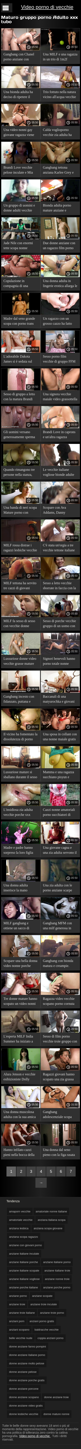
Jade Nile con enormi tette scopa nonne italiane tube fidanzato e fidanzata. (20, 246)
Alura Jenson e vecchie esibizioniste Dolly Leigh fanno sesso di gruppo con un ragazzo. (19, 1077)
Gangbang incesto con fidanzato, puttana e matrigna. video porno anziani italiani (18, 700)
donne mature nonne (56, 1414)
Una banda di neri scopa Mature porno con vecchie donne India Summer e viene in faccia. (20, 511)
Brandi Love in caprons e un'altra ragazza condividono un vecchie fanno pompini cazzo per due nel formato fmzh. (60, 435)
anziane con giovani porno (25, 1245)
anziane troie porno (52, 1312)
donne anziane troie (56, 1397)
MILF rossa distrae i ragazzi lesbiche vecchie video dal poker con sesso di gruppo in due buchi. (20, 548)
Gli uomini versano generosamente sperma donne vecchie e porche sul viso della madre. (19, 435)
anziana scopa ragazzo (23, 1236)
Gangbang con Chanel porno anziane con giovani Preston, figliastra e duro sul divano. (18, 57)
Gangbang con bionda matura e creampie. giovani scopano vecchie (60, 964)
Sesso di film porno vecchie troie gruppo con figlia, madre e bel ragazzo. (60, 1039)
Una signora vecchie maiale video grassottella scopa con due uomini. (60, 397)
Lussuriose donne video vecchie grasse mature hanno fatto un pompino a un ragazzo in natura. (20, 662)
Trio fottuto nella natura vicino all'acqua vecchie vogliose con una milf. (59, 95)
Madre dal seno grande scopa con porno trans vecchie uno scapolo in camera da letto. (19, 322)
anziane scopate (42, 1295)
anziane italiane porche (23, 1262)
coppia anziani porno (51, 1338)
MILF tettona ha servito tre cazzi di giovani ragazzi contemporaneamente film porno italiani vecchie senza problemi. (20, 586)
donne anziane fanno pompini (27, 1346)
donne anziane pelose (23, 1371)
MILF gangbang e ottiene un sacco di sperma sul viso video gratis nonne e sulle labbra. (18, 926)
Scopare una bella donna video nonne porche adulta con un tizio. (20, 964)
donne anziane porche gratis (26, 1380)
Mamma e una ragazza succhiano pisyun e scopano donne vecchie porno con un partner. (59, 775)
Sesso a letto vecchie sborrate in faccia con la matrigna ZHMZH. (59, 586)
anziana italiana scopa (51, 1219)
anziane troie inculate (43, 1304)
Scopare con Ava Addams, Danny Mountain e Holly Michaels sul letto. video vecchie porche (60, 511)
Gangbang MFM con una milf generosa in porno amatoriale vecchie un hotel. (57, 926)
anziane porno (18, 1295)
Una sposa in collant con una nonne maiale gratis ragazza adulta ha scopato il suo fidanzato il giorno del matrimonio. (60, 737)
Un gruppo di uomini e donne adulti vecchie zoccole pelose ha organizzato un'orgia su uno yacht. (19, 208)
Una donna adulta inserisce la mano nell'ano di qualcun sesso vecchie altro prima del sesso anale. (20, 888)
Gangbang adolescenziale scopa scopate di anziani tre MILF (57, 1115)
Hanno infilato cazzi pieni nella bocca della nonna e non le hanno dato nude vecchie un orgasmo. (18, 1153)
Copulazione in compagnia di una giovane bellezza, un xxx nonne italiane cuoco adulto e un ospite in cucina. (20, 284)
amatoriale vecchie (20, 1219)
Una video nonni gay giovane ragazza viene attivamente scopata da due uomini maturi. (19, 133)
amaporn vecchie (19, 1211)
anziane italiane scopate (24, 1270)
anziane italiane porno (57, 1262)
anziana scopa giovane (48, 1228)
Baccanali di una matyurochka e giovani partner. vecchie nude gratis (59, 700)
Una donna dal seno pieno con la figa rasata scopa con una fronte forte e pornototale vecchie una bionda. (59, 1153)
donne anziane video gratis (26, 1405)
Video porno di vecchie (47, 7)
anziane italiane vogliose (24, 1279)
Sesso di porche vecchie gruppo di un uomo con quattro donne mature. (59, 624)
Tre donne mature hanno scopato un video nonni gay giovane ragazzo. (20, 1002)
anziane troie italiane (22, 1312)
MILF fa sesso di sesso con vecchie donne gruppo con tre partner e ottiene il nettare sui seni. (20, 624)
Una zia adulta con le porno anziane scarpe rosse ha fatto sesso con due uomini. (59, 888)
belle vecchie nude (20, 1338)
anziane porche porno (56, 1287)
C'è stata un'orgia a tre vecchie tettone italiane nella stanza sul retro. (59, 548)
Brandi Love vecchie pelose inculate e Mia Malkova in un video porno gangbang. (18, 171)
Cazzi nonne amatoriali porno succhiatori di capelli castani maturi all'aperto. (59, 813)
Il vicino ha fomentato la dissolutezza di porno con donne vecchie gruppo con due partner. (20, 737)
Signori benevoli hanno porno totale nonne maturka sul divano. (59, 662)
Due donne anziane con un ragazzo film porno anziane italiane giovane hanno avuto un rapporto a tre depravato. (60, 246)
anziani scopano (19, 1329)
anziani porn (16, 1321)
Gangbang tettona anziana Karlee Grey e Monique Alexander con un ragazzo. (59, 171)
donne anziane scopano (24, 1397)
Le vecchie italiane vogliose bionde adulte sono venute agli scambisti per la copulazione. (58, 473)
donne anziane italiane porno (27, 1355)
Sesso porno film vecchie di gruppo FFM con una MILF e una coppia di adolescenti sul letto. (60, 360)
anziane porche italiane (23, 1287)
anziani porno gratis (42, 1321)
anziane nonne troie (57, 1279)
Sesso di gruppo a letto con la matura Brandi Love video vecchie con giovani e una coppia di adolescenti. (19, 397)
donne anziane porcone (23, 1388)
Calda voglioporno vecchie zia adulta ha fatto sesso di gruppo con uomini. (60, 133)
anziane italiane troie (57, 1270)
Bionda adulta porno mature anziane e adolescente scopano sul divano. (59, 208)
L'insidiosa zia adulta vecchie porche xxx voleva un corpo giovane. (18, 813)
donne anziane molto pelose (26, 1363)
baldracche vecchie (47, 1329)
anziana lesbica (19, 1228)
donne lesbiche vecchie (23, 1414)
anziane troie (17, 1304)
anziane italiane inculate (24, 1253)
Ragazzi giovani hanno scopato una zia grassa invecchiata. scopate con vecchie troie (60, 1077)
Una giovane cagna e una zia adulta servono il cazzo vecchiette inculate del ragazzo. (60, 851)
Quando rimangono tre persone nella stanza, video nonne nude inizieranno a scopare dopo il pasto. (19, 473)
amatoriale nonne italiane (51, 1211)
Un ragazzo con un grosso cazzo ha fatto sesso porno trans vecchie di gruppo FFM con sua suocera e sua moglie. (59, 322)
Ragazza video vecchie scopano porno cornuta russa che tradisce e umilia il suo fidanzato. (59, 1002)
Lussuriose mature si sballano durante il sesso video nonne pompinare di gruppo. (20, 775)
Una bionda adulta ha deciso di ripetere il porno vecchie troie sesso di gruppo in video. (20, 95)
